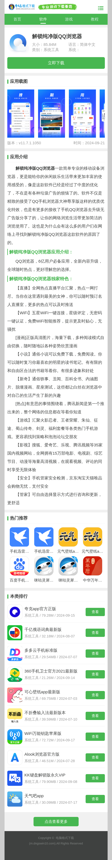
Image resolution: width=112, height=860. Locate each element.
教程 (95, 19)
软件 (43, 19)
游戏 (69, 19)
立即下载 (56, 63)
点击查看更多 (56, 821)
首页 (17, 19)
